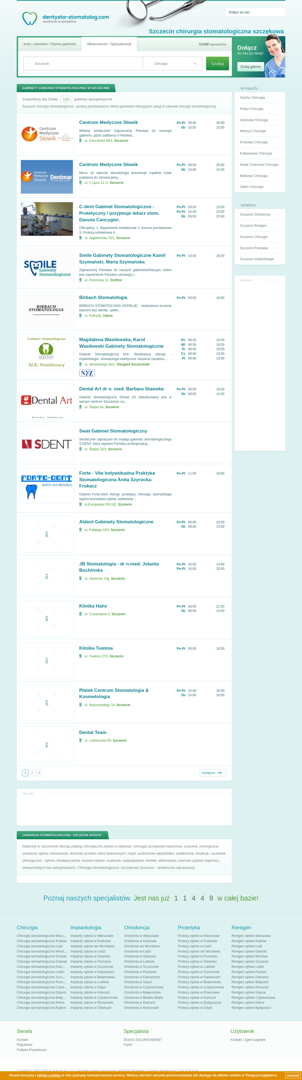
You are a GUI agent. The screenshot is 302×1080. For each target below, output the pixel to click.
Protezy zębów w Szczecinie (198, 972)
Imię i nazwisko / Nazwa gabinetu (50, 44)
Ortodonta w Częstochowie (143, 987)
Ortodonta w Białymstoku (142, 992)
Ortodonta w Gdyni (138, 982)
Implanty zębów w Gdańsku (90, 956)
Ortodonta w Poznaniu (140, 972)
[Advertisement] (260, 366)
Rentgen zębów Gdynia (249, 992)
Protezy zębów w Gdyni (195, 1008)
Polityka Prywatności (32, 1050)
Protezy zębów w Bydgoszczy (199, 1002)
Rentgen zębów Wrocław (250, 956)
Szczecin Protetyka (254, 248)
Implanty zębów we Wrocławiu (92, 946)
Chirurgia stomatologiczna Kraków (42, 941)
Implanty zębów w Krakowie (90, 941)
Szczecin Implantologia (257, 259)
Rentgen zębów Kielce (248, 1002)
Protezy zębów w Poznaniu (197, 956)
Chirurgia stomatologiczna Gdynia (41, 992)
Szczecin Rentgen (253, 226)
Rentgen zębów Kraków (249, 941)
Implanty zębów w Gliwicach (91, 1008)
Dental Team (93, 732)
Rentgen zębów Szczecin (250, 961)
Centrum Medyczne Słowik (108, 122)
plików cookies (49, 1075)
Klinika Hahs (93, 606)
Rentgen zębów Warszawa (251, 936)
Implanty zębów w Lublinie (89, 982)
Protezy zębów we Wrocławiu (199, 951)
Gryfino (116, 280)
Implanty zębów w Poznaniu (90, 961)
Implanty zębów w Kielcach (90, 992)
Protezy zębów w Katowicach (199, 977)
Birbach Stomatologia (103, 297)
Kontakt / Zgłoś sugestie (248, 1040)
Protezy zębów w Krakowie (197, 941)
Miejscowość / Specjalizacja (109, 44)
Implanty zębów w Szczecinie (91, 967)
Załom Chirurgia (251, 187)
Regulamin (24, 1045)
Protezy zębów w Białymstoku (199, 982)
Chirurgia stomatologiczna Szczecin (43, 977)
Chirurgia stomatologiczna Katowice (43, 967)
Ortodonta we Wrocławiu (142, 946)
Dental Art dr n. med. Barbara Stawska (121, 388)
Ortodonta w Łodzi (137, 951)
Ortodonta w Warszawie (141, 936)
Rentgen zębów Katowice (250, 977)
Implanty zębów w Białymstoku (92, 977)
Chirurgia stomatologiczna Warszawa (44, 936)
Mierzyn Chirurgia (253, 131)
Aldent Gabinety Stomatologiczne (116, 521)
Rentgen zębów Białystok (250, 982)
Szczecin (121, 141)
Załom (108, 316)
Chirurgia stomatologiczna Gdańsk (42, 961)
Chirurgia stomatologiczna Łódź (40, 946)
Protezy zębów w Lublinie (196, 967)
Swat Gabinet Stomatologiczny (113, 431)
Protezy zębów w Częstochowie (201, 987)
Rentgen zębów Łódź (247, 946)
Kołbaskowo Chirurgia (256, 153)
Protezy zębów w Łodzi (195, 946)
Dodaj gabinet (251, 67)
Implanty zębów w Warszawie (91, 936)
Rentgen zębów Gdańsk (249, 951)
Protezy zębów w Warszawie (199, 936)
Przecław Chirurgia (254, 142)
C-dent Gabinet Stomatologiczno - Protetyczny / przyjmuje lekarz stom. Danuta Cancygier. (119, 213)
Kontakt (22, 1040)
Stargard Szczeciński (133, 364)
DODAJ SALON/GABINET (143, 1040)
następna (208, 773)
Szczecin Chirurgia (253, 237)
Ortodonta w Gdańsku (140, 956)
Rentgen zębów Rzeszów (250, 987)
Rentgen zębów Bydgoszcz (251, 1008)
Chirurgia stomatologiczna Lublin (40, 972)
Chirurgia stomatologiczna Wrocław (42, 951)
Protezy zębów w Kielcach (197, 998)
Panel (128, 1045)
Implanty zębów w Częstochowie (94, 998)
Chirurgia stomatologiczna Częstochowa (46, 987)
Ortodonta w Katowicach (142, 977)
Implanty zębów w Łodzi (87, 951)
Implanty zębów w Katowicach (92, 972)
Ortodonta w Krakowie (140, 941)
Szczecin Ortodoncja (255, 214)
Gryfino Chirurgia (252, 98)
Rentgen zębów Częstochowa (253, 998)
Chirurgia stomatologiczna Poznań (42, 956)
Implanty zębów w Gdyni (88, 987)
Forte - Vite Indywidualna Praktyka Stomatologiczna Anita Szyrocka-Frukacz (117, 480)
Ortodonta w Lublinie (139, 961)
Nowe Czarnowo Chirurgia (259, 165)
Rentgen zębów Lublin (248, 967)
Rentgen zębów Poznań (249, 972)
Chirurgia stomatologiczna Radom (41, 1008)
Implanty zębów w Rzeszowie (91, 1002)
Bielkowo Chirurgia (253, 176)
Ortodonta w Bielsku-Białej (143, 998)
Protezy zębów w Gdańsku (197, 961)
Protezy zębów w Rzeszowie (199, 992)
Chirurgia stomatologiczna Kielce (41, 1002)
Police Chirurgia (251, 109)
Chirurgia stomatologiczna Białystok (43, 998)
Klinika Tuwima (96, 648)
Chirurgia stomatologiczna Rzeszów (43, 982)
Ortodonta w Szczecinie (141, 967)
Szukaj (217, 63)
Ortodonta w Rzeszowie (141, 1008)
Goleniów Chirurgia (254, 120)
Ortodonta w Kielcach (139, 1002)
